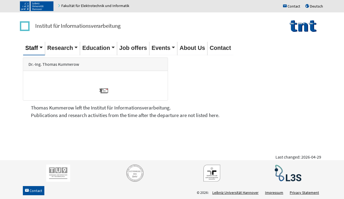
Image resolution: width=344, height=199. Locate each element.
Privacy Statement (304, 192)
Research (60, 48)
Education (96, 48)
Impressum (274, 192)
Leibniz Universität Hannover (235, 192)
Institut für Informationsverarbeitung (78, 25)
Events (161, 48)
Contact (220, 48)
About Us (192, 48)
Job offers (133, 48)
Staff (31, 48)
